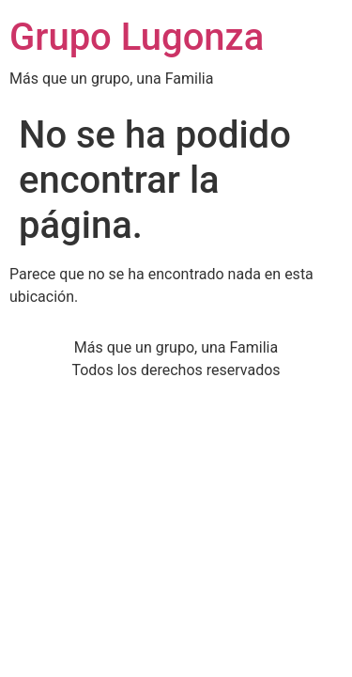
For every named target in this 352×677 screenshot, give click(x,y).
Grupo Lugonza (136, 37)
